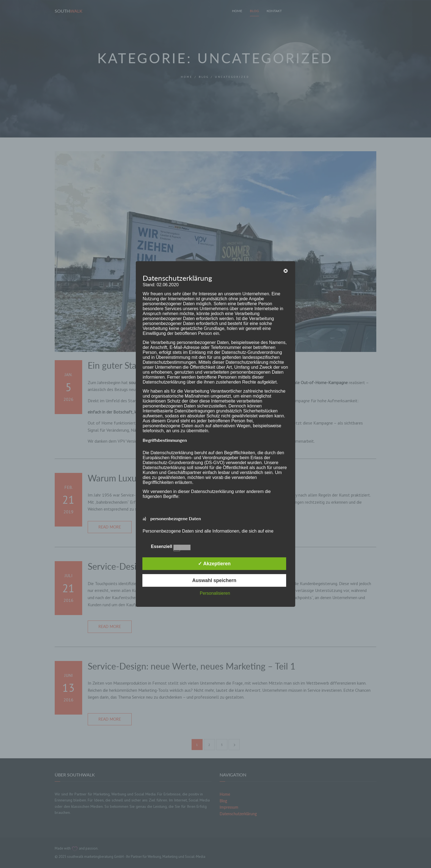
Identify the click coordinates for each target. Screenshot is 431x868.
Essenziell (166, 546)
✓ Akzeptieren (214, 563)
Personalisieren (215, 593)
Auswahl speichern (214, 580)
